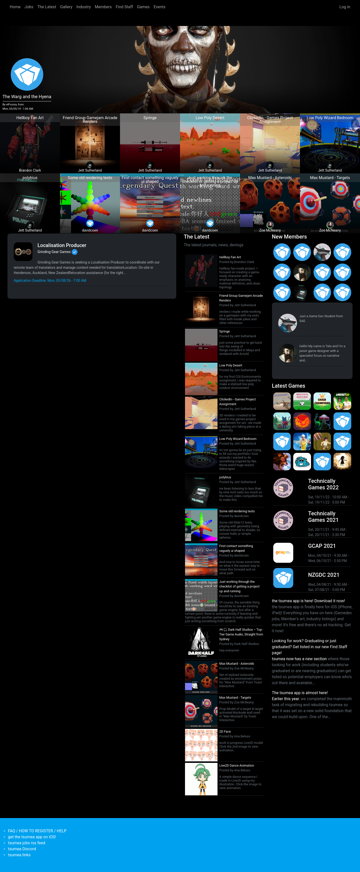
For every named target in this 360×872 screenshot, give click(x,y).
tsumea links (19, 855)
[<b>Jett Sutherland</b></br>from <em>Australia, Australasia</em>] (302, 292)
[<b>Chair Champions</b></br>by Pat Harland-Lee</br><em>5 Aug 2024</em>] (322, 401)
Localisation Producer (62, 245)
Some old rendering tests (237, 511)
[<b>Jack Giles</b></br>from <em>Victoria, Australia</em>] (322, 272)
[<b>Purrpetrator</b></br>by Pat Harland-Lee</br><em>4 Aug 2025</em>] (282, 401)
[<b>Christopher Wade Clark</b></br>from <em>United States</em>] (342, 252)
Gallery (66, 6)
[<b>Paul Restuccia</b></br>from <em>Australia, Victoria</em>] (322, 252)
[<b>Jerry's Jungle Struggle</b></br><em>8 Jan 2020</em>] (322, 441)
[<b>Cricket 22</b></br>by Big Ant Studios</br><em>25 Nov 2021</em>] (342, 401)
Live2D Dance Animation (236, 765)
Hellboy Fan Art (230, 257)
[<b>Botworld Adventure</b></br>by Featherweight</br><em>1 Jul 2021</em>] (282, 421)
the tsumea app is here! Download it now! (308, 600)
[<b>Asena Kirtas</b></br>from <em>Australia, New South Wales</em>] (282, 252)
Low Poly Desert (230, 365)
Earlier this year (285, 698)
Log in (345, 6)
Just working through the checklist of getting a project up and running (239, 586)
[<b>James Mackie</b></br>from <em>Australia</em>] (322, 292)
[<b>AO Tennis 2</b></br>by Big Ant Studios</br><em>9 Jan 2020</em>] (302, 441)
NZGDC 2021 (324, 575)
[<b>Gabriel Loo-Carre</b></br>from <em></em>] (302, 252)
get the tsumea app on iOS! (32, 837)
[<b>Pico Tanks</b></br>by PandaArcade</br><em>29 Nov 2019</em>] (342, 441)
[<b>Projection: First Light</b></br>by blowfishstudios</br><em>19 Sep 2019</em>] (342, 462)
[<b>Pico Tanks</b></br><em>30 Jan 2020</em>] (282, 441)
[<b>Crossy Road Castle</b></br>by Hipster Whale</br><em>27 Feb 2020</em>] (342, 421)
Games (143, 6)
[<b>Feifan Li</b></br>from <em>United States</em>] (282, 292)
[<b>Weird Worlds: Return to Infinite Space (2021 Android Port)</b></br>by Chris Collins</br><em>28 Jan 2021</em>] (322, 421)
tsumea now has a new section (299, 658)
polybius (225, 477)
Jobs (28, 6)
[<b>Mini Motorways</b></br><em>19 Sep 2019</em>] (322, 462)
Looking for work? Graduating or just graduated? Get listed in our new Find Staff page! (309, 646)
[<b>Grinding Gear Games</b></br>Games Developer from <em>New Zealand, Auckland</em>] (23, 251)
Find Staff (124, 6)
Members (103, 6)
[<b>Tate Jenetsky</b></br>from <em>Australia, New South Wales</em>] (302, 272)
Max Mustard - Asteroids (236, 663)
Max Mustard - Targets (235, 697)
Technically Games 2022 (323, 484)
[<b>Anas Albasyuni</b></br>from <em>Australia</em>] (342, 292)
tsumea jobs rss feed (26, 843)
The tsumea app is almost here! (300, 692)
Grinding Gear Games (54, 252)
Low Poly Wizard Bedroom (237, 439)
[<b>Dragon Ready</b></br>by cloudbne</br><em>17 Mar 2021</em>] (302, 421)
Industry (83, 6)
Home (15, 6)
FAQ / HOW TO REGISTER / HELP (37, 831)
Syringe (224, 331)
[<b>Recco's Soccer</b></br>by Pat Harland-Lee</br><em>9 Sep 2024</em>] (302, 401)
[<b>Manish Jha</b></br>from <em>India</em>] (342, 272)
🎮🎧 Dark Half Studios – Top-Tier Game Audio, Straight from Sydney (241, 634)
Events (159, 6)
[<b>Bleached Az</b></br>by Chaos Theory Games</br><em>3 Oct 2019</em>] (302, 462)
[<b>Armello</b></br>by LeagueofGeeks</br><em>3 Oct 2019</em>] (282, 462)
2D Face (225, 731)
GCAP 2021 (322, 546)
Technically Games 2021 (323, 516)
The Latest (46, 6)
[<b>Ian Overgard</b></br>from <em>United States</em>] (282, 272)
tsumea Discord (22, 849)
